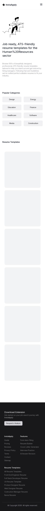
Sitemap (7, 460)
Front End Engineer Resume (15, 475)
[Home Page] (9, 5)
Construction (33, 123)
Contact (7, 457)
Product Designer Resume (14, 485)
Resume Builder (26, 444)
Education (12, 107)
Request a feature (13, 423)
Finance (33, 107)
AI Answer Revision (27, 454)
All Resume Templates (13, 471)
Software (33, 115)
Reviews (7, 447)
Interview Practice (27, 450)
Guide (6, 440)
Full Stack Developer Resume (16, 478)
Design (12, 99)
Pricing (7, 444)
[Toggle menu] (41, 4)
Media (11, 123)
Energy (33, 99)
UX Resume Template (12, 482)
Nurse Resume (10, 495)
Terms (6, 454)
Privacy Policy (9, 450)
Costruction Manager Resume (16, 492)
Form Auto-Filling (26, 440)
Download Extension (14, 412)
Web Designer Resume (13, 488)
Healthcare (12, 115)
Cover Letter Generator (29, 447)
